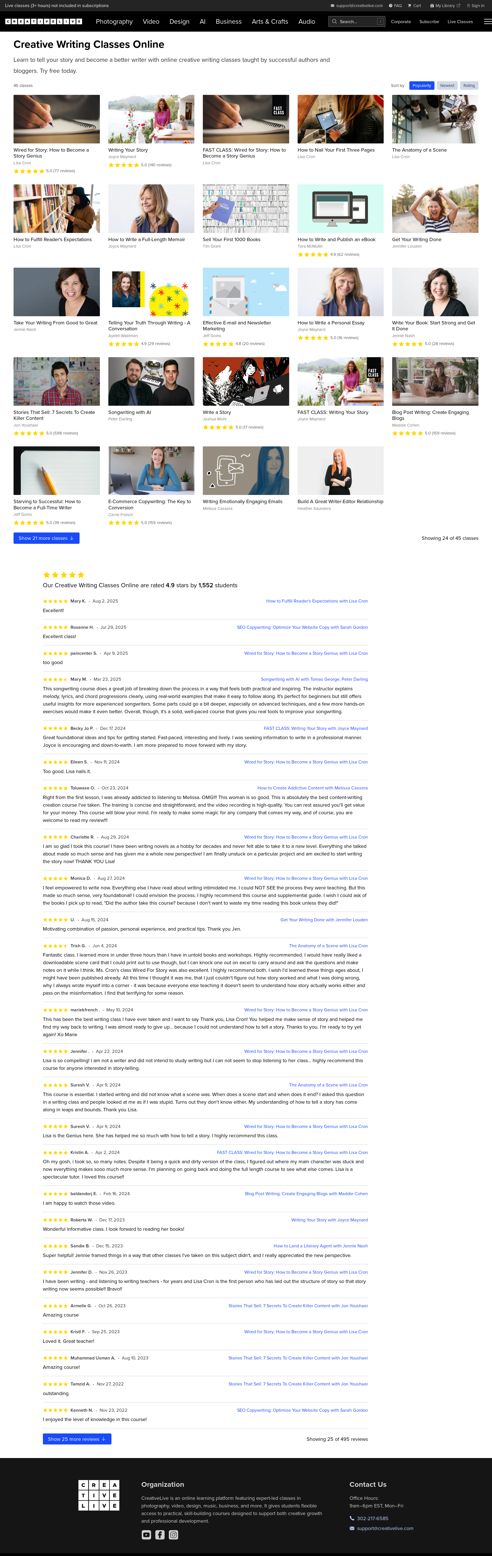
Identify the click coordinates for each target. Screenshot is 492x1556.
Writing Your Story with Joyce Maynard (329, 1220)
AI (203, 21)
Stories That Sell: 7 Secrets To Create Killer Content (54, 415)
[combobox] (357, 21)
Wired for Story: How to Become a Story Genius (51, 153)
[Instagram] (173, 1535)
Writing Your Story (128, 149)
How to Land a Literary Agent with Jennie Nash (321, 1246)
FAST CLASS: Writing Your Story (333, 412)
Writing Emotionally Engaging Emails (242, 501)
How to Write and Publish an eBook (336, 239)
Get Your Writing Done (417, 239)
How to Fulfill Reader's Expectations (53, 239)
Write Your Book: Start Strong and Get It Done (433, 325)
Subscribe (429, 21)
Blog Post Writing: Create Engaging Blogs (430, 415)
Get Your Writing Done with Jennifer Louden (324, 919)
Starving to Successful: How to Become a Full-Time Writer (47, 504)
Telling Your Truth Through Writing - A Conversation (149, 325)
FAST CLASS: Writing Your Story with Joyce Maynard (316, 728)
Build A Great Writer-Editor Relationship (340, 501)
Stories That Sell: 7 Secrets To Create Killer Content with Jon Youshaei (298, 1305)
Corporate (401, 21)
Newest (447, 85)
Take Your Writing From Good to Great (55, 322)
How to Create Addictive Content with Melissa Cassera (313, 788)
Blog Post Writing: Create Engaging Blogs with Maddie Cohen (306, 1193)
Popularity (422, 85)
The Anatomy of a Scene (419, 149)
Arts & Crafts (270, 21)
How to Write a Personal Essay (331, 322)
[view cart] (416, 5)
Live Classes (460, 21)
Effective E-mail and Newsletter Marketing (237, 325)
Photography (114, 21)
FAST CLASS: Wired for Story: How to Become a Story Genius (244, 153)
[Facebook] (160, 1535)
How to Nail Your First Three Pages (336, 149)
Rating (469, 85)
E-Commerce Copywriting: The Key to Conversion (149, 504)
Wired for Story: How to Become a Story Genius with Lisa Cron (306, 653)
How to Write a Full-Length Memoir (146, 239)
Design (180, 21)
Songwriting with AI (129, 412)
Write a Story (217, 412)
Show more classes (46, 538)
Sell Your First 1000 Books (231, 239)
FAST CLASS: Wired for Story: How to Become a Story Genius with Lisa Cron (292, 1152)
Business (229, 21)
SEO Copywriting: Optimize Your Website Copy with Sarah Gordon (302, 627)
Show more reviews (77, 1438)
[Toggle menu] (488, 21)
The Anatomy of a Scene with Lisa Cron (328, 945)
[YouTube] (146, 1535)
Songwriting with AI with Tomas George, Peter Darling (314, 679)
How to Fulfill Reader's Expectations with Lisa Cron (317, 601)
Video (151, 21)
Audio (306, 21)
